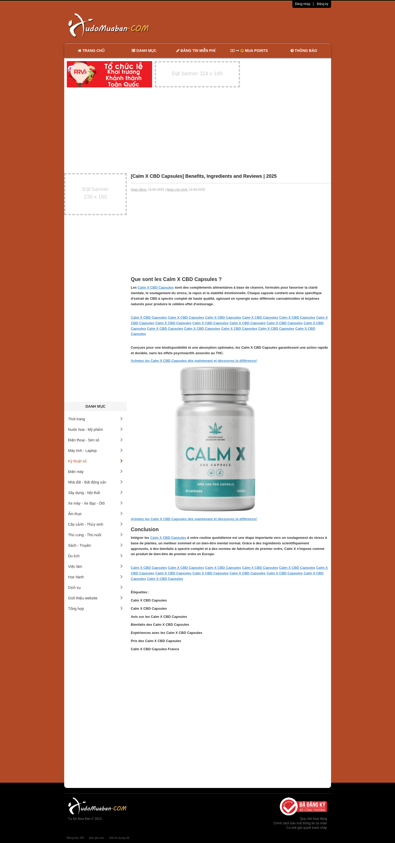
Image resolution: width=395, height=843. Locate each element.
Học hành (95, 577)
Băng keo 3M (75, 837)
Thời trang (95, 419)
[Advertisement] (253, 25)
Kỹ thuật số (95, 461)
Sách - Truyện (95, 545)
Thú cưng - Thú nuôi (95, 535)
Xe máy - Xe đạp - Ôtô (95, 503)
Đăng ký (322, 4)
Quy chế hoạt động (313, 819)
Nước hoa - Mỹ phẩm (95, 429)
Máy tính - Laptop (95, 450)
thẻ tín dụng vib (119, 837)
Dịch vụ (95, 587)
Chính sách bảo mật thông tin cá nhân (300, 823)
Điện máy (95, 472)
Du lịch (95, 556)
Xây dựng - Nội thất (95, 493)
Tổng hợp (95, 609)
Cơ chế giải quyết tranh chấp (306, 828)
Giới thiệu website (95, 598)
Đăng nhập (303, 4)
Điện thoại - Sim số (95, 440)
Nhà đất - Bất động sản (95, 482)
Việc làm (95, 566)
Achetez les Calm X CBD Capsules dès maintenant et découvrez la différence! (194, 361)
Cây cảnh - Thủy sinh (95, 524)
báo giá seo (96, 837)
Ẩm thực (95, 514)
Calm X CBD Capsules (156, 287)
